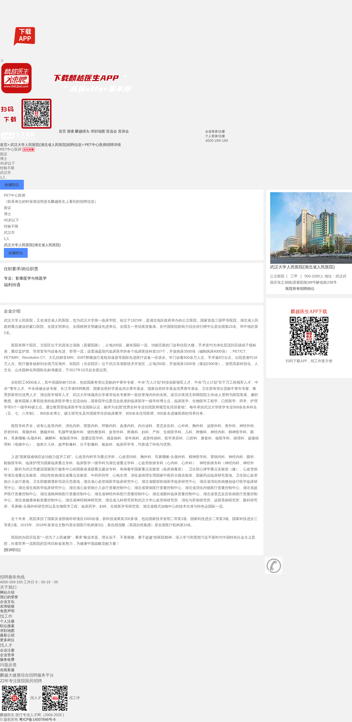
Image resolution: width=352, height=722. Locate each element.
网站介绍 (7, 592)
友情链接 (7, 606)
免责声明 (7, 611)
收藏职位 (12, 185)
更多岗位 (7, 640)
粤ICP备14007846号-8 (37, 719)
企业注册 (7, 650)
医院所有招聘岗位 (299, 288)
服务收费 (7, 659)
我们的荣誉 (9, 597)
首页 (62, 131)
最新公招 (7, 635)
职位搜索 (7, 626)
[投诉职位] (12, 550)
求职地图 (98, 131)
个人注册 (7, 621)
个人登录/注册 (215, 136)
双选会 (111, 131)
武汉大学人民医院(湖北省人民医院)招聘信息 (47, 145)
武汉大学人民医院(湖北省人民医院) (32, 245)
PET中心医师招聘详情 (103, 145)
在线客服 (7, 670)
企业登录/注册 (215, 131)
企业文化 (7, 602)
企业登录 (7, 655)
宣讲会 (123, 131)
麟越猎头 (82, 131)
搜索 (70, 131)
